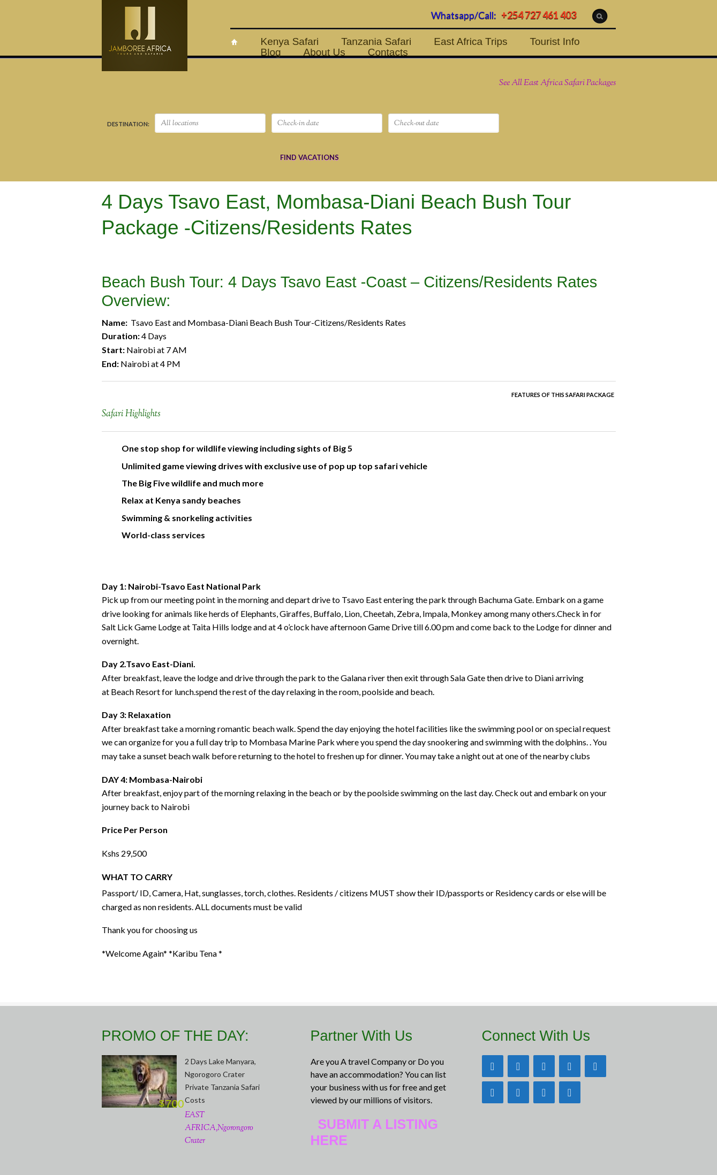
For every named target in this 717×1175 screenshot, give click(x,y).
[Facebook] (518, 1066)
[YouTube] (518, 1092)
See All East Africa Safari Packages (557, 83)
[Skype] (569, 1092)
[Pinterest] (569, 1066)
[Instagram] (595, 1066)
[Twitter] (544, 1066)
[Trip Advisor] (492, 1066)
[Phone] (544, 1092)
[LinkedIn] (492, 1092)
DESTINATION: (128, 123)
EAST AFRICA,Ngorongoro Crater (219, 1128)
